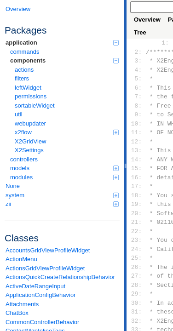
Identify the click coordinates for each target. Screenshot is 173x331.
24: (136, 249)
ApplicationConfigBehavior (40, 294)
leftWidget (28, 87)
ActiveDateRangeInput (35, 286)
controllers (24, 159)
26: (136, 267)
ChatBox (17, 312)
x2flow (67, 132)
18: (136, 195)
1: (164, 43)
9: (136, 114)
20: (136, 213)
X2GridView (30, 141)
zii (62, 203)
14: (136, 159)
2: (136, 52)
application (62, 42)
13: (136, 150)
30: (136, 303)
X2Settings (29, 150)
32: (136, 321)
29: (136, 294)
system (62, 195)
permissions (30, 96)
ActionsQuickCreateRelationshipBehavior (60, 277)
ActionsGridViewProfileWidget (45, 268)
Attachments (22, 304)
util (19, 114)
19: (136, 204)
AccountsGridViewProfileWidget (48, 250)
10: (136, 124)
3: (136, 61)
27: (136, 276)
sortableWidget (35, 105)
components (64, 60)
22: (136, 231)
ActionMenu (21, 259)
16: (136, 177)
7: (136, 96)
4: (136, 70)
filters (22, 78)
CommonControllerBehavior (42, 322)
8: (136, 106)
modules (64, 177)
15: (136, 168)
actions (24, 69)
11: (136, 132)
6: (136, 88)
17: (136, 186)
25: (136, 258)
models (64, 168)
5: (136, 78)
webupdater (30, 123)
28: (136, 285)
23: (136, 240)
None (13, 186)
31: (136, 312)
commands (25, 51)
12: (136, 141)
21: (136, 222)
